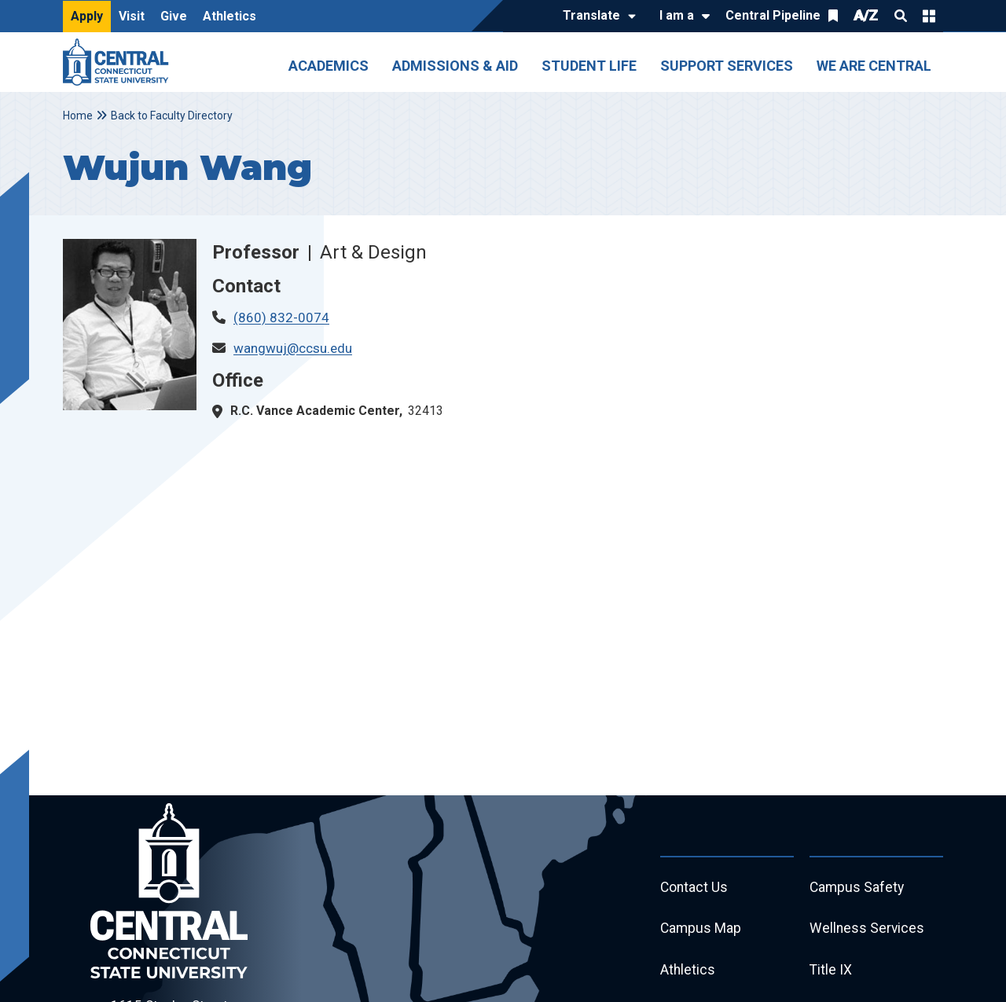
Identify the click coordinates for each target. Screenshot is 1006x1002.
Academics (328, 65)
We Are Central (874, 65)
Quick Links (929, 15)
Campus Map (701, 931)
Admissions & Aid (455, 65)
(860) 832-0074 (281, 317)
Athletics (229, 16)
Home (78, 115)
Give (173, 16)
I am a (676, 15)
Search (901, 15)
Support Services (726, 65)
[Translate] (595, 16)
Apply (87, 16)
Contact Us (694, 888)
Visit (132, 16)
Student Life (589, 65)
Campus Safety (858, 888)
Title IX (831, 973)
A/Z (866, 15)
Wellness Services (868, 931)
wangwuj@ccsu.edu (292, 348)
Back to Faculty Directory (172, 115)
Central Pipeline (773, 15)
